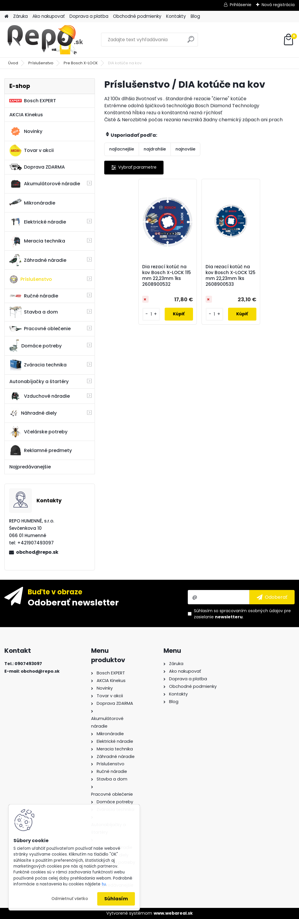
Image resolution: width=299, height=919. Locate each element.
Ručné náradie (33, 296)
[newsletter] (272, 597)
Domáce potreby (35, 346)
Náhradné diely (33, 413)
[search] (190, 41)
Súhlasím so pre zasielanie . (242, 614)
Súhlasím (116, 898)
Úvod (13, 63)
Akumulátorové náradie (44, 184)
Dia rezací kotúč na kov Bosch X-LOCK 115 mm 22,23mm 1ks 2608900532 (166, 275)
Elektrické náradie (37, 222)
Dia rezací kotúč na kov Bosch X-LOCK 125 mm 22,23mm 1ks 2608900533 (230, 275)
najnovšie (185, 149)
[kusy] (151, 314)
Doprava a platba (88, 16)
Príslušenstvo (40, 63)
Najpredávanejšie (30, 466)
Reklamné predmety (40, 450)
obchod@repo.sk (37, 552)
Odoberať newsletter (73, 602)
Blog (195, 16)
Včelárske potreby (38, 431)
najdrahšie (155, 149)
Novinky (25, 131)
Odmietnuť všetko (69, 898)
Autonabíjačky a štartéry (39, 381)
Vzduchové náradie (39, 396)
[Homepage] (6, 16)
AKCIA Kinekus (26, 114)
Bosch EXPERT (32, 100)
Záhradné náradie (37, 260)
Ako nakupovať (48, 16)
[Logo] (44, 39)
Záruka (20, 16)
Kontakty (176, 16)
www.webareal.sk (173, 913)
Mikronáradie (32, 203)
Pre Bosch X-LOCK (81, 63)
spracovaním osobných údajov (251, 611)
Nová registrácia (278, 5)
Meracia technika (37, 241)
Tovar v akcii (31, 150)
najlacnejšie (121, 149)
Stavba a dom (33, 312)
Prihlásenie (240, 5)
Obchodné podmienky (137, 16)
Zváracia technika (38, 365)
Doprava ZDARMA (37, 167)
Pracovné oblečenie (40, 329)
